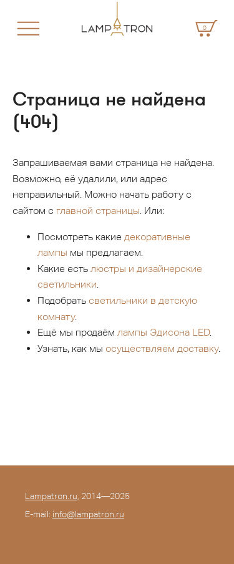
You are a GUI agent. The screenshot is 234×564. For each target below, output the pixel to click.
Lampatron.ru (51, 496)
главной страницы (98, 210)
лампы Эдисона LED (163, 332)
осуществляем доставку (161, 348)
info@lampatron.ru (88, 514)
